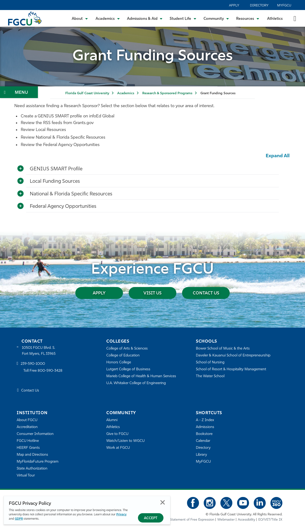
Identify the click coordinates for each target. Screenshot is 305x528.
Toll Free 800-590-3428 (42, 371)
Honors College (118, 362)
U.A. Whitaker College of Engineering (136, 383)
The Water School (210, 376)
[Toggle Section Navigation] (19, 92)
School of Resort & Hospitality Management (231, 369)
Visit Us (152, 293)
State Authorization (32, 468)
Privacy (121, 514)
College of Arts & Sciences (127, 348)
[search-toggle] (295, 18)
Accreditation (27, 427)
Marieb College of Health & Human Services (141, 376)
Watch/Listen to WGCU (125, 441)
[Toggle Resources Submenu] (248, 18)
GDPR (19, 518)
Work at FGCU (118, 448)
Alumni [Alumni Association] (111, 420)
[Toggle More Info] (20, 168)
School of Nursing (210, 362)
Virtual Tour (26, 475)
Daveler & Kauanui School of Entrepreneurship (233, 355)
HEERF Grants (28, 448)
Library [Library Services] (201, 455)
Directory (259, 5)
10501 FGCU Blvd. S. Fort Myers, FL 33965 (39, 350)
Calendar (203, 441)
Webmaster (226, 520)
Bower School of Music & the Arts (223, 348)
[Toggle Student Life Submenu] (183, 18)
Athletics (275, 19)
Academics (125, 93)
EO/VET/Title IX (270, 520)
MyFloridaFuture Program (37, 462)
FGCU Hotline (28, 441)
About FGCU (27, 420)
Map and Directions (32, 455)
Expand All (278, 156)
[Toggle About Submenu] (80, 18)
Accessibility (246, 520)
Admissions (205, 427)
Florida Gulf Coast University (87, 93)
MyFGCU (284, 5)
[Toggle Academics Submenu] (107, 18)
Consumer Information (35, 434)
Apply (234, 5)
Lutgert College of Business (128, 369)
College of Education (123, 355)
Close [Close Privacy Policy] (163, 502)
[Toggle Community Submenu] (216, 18)
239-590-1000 (33, 364)
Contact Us (206, 293)
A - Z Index (205, 420)
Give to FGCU (117, 434)
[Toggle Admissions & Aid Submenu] (144, 18)
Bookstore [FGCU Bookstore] (204, 434)
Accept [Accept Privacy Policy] (151, 518)
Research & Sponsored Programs (167, 93)
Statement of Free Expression (192, 520)
